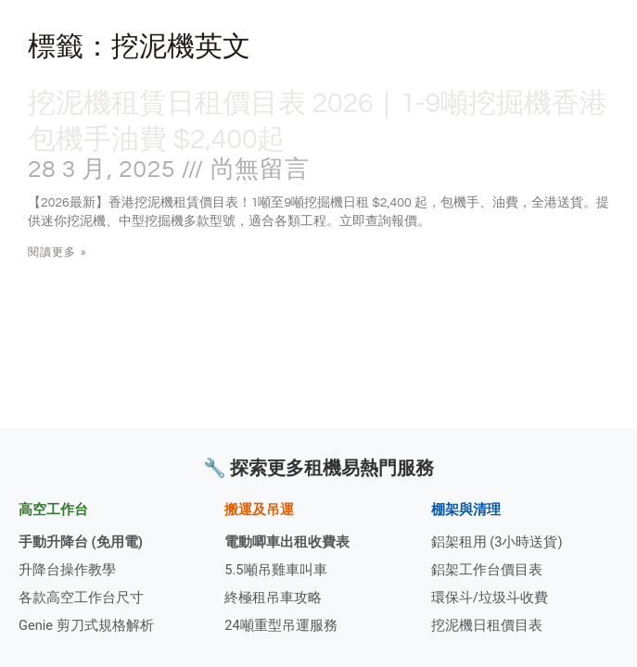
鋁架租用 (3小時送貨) (497, 542)
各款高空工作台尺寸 (81, 597)
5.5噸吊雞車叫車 (275, 569)
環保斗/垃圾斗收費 (489, 597)
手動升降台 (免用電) (81, 542)
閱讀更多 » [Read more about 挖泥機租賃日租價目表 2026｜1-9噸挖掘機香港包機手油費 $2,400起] (57, 251)
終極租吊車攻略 (273, 597)
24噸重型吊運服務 (280, 625)
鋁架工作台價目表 (486, 569)
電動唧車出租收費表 (287, 542)
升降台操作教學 (67, 569)
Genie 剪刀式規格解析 (86, 625)
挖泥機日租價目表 (486, 625)
